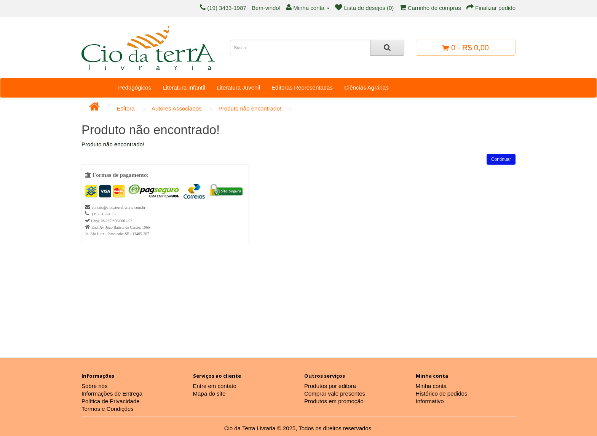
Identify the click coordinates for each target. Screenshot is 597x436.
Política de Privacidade (110, 401)
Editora (126, 108)
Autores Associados (177, 108)
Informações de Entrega (111, 393)
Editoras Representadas (302, 87)
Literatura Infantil (184, 87)
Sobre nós (94, 386)
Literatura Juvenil (238, 87)
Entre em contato (214, 386)
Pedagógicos (134, 87)
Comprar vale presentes (334, 393)
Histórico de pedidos (442, 393)
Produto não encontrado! (250, 108)
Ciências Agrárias (366, 87)
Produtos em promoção (334, 401)
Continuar (501, 159)
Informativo (430, 401)
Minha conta (431, 386)
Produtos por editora (330, 386)
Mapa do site (209, 393)
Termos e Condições (107, 409)
